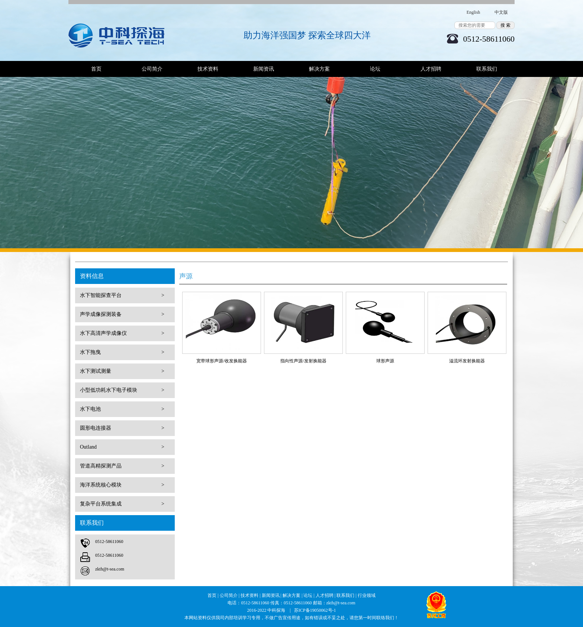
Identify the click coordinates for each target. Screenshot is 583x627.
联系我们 (486, 69)
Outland (122, 447)
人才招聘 (431, 69)
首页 (96, 69)
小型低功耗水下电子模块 (122, 390)
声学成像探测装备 (122, 314)
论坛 (375, 69)
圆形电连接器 (122, 428)
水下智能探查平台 (122, 295)
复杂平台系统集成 (122, 504)
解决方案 (319, 69)
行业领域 (367, 595)
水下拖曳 (122, 352)
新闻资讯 (263, 69)
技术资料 (207, 69)
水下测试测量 (122, 371)
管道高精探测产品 (122, 466)
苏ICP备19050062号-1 (315, 610)
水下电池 (122, 409)
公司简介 (152, 69)
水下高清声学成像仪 (122, 333)
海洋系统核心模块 (122, 485)
